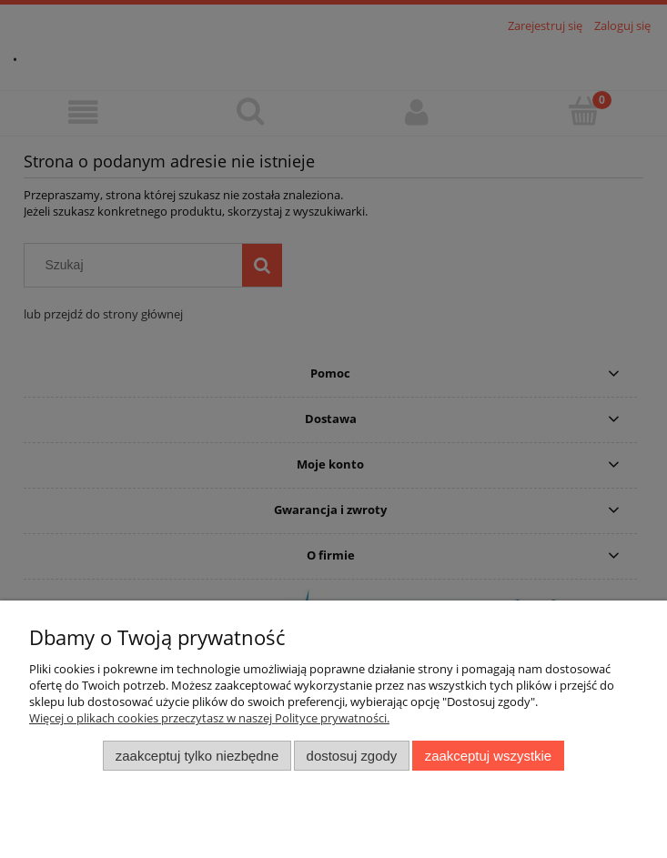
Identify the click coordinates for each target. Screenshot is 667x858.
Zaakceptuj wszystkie (488, 755)
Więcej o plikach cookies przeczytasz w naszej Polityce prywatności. (209, 718)
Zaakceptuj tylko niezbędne (197, 755)
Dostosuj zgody (352, 755)
